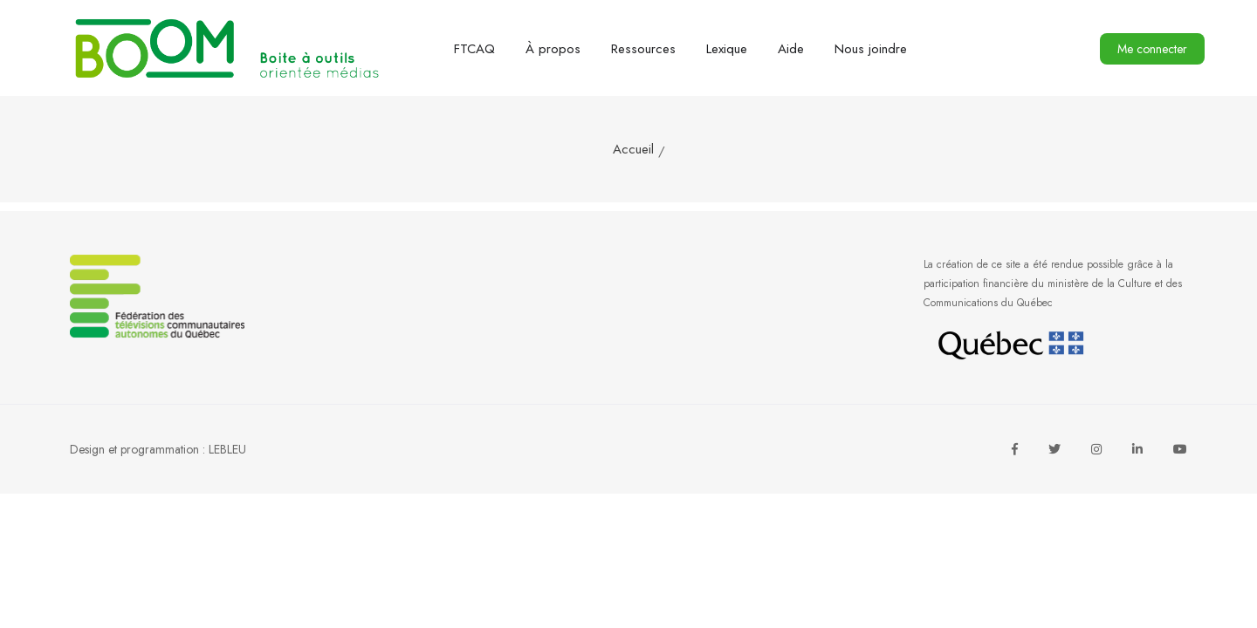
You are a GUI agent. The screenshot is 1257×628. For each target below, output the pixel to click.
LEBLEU (227, 449)
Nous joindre (871, 48)
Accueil (633, 149)
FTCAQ (474, 48)
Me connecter (1152, 49)
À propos (552, 48)
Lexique (726, 48)
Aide (791, 48)
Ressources (643, 48)
